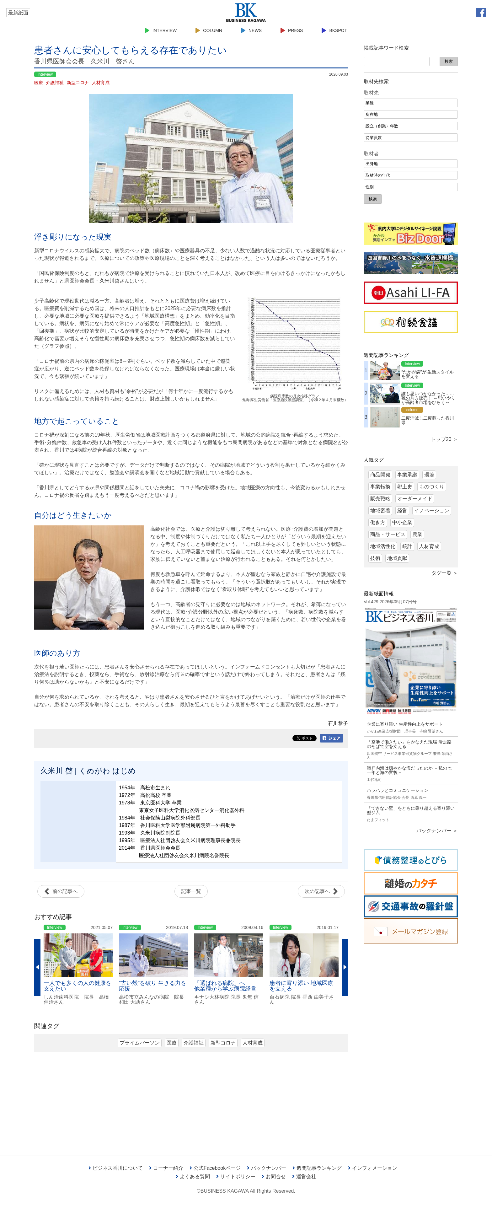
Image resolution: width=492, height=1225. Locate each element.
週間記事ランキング (317, 1168)
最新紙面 (18, 12)
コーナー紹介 (166, 1168)
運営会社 (304, 1176)
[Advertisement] (411, 1045)
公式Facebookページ (215, 1168)
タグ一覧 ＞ (444, 573)
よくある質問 (193, 1176)
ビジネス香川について (115, 1168)
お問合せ (274, 1176)
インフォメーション (372, 1168)
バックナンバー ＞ (437, 830)
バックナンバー (266, 1168)
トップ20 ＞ (444, 439)
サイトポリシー (235, 1176)
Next (345, 967)
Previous (37, 967)
